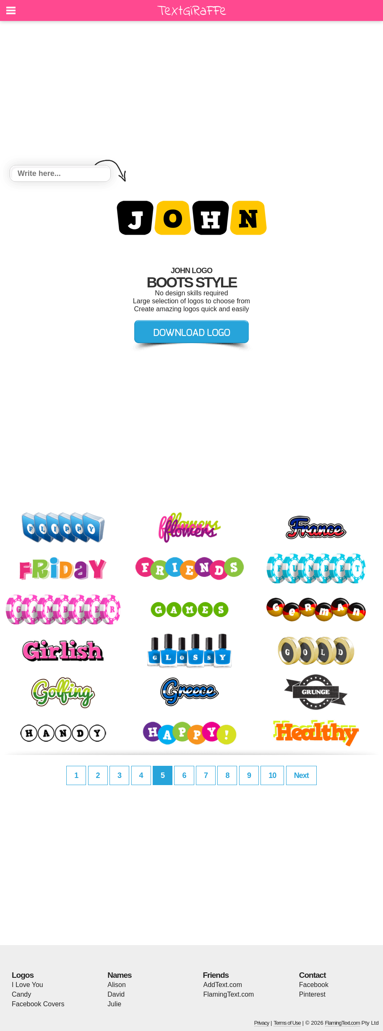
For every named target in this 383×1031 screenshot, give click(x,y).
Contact (312, 975)
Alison (116, 984)
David (116, 994)
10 (272, 775)
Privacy (261, 1023)
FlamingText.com (228, 994)
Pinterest (312, 994)
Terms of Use (287, 1023)
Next (301, 775)
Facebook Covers (38, 1004)
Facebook (313, 984)
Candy (21, 994)
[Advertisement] (191, 94)
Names (119, 975)
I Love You (27, 984)
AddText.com (222, 984)
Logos (23, 975)
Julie (114, 1004)
